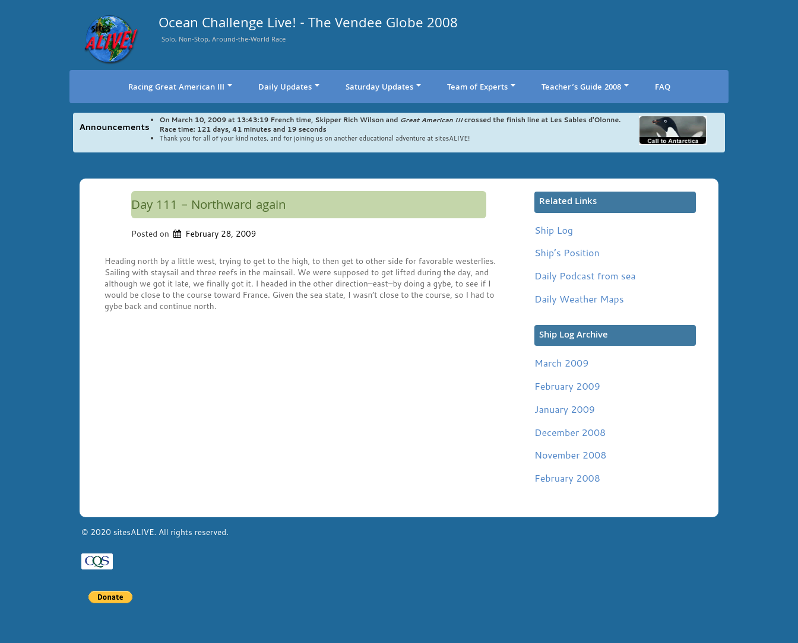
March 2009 (561, 363)
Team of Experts (481, 87)
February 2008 (567, 478)
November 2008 (570, 454)
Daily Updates (288, 87)
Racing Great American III (180, 87)
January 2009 (564, 409)
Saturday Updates (383, 87)
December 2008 (570, 432)
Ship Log (553, 230)
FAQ (662, 87)
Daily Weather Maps (579, 298)
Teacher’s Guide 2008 (585, 87)
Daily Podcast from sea (585, 275)
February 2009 (567, 386)
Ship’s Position (567, 252)
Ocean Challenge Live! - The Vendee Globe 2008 (308, 25)
